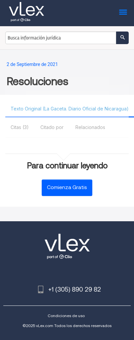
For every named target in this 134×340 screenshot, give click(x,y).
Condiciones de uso (66, 315)
